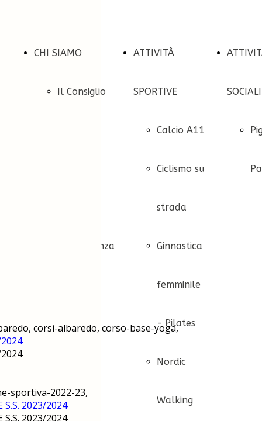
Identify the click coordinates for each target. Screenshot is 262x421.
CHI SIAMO (58, 52)
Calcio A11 (181, 130)
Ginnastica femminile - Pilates (179, 284)
